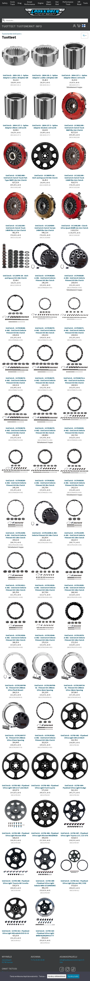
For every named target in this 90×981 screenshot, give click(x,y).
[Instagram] (67, 969)
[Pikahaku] (45, 20)
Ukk (61, 962)
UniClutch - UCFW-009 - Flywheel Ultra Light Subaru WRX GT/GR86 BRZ (45, 883)
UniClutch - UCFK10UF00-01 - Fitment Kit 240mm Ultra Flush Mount (15, 687)
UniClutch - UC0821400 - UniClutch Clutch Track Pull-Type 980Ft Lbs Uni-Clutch (16, 177)
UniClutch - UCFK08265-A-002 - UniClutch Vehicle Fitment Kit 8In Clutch (74, 277)
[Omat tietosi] (74, 26)
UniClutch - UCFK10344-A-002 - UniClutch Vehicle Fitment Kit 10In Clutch (44, 637)
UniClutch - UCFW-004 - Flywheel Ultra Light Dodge (74, 786)
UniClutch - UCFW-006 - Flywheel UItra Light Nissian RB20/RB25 (45, 834)
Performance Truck (68, 3)
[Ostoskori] (78, 26)
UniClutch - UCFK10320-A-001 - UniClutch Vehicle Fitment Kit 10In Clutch (44, 587)
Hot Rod (57, 3)
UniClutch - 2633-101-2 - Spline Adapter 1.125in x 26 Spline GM (15, 76)
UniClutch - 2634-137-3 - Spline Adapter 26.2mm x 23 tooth (45, 126)
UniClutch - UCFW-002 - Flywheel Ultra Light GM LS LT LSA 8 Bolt (15, 786)
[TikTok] (73, 969)
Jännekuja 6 (6, 960)
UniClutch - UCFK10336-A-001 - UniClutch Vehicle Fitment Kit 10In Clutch (15, 637)
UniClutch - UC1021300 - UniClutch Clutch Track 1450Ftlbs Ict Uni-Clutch (16, 227)
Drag (19, 3)
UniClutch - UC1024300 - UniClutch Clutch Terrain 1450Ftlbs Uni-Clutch (45, 227)
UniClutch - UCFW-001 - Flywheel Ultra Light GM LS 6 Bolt (74, 736)
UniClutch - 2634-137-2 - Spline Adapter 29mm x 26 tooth (15, 126)
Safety (4, 3)
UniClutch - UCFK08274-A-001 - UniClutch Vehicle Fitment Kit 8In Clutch (15, 380)
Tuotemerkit (26, 26)
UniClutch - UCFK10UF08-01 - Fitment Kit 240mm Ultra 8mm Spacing (45, 687)
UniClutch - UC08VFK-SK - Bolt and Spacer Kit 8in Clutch (45, 176)
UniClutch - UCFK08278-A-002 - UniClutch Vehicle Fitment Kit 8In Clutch (15, 430)
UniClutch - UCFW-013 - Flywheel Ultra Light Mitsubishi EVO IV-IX (15, 932)
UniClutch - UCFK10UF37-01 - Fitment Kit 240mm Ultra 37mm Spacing (15, 737)
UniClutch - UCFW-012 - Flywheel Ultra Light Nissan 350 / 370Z (74, 882)
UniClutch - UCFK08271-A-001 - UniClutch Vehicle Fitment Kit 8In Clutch (74, 330)
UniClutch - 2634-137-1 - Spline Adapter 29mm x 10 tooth (74, 76)
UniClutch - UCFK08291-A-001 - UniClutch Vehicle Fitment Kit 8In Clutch (44, 482)
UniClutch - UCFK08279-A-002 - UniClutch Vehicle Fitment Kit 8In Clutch (44, 430)
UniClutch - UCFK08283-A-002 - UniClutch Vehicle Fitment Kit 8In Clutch (74, 430)
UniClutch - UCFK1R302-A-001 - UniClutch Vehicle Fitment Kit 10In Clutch (44, 737)
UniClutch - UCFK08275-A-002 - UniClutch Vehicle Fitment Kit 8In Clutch (44, 380)
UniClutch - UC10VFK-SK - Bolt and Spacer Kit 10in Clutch (15, 276)
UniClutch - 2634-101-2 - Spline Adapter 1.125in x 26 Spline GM (45, 76)
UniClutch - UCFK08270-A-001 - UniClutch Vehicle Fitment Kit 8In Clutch (44, 330)
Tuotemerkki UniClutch (12, 34)
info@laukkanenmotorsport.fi (72, 960)
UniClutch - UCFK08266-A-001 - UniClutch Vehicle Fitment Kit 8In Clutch (15, 330)
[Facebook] (62, 969)
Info (39, 26)
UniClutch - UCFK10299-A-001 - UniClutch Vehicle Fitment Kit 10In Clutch (74, 535)
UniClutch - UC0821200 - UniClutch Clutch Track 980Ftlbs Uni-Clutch (74, 127)
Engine (40, 3)
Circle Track (12, 3)
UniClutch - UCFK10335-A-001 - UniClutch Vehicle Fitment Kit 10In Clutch (74, 587)
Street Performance (29, 3)
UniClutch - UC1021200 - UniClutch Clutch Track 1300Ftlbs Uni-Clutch (74, 177)
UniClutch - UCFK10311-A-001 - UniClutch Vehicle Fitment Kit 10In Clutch (15, 587)
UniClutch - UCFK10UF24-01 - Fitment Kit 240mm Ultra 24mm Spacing (74, 687)
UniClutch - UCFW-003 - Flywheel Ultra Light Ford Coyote (45, 786)
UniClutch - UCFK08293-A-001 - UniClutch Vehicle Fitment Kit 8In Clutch (74, 482)
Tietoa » (42, 976)
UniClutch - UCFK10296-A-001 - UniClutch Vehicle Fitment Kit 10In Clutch (15, 535)
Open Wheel (48, 3)
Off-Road (79, 3)
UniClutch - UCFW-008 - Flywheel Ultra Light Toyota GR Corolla (15, 882)
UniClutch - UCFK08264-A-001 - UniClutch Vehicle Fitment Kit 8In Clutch (44, 277)
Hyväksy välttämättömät (56, 976)
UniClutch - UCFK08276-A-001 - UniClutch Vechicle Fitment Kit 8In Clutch (74, 380)
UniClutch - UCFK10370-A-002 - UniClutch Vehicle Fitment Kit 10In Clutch (74, 637)
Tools (85, 3)
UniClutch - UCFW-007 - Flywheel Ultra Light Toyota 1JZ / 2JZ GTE (74, 834)
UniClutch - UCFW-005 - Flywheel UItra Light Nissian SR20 (15, 834)
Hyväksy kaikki (73, 976)
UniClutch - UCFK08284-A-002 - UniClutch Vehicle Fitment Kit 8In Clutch (15, 482)
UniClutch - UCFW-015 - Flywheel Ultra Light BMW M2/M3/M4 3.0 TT (45, 933)
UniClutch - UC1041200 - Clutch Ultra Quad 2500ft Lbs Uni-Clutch (74, 226)
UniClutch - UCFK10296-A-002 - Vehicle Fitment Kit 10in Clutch (45, 534)
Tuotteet (9, 26)
